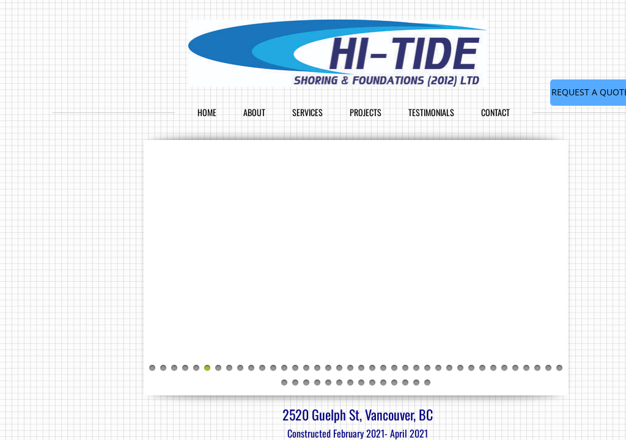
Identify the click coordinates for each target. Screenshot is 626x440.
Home (206, 112)
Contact (495, 112)
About (254, 112)
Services (307, 112)
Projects (365, 112)
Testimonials (431, 112)
